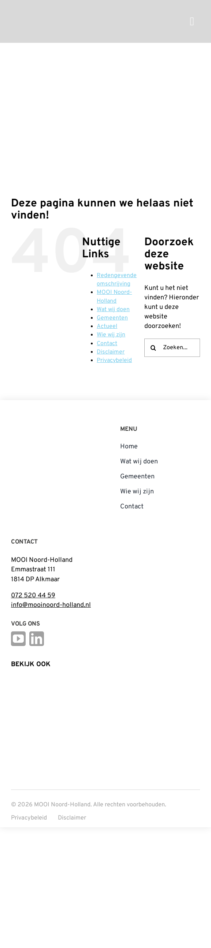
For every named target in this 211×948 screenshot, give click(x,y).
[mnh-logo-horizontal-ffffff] (56, 8)
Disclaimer (111, 352)
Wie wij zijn (111, 335)
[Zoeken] (153, 348)
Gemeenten (112, 318)
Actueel (107, 326)
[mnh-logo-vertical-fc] (38, 425)
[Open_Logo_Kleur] (95, 712)
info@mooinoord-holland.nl (51, 605)
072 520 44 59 (33, 595)
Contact (107, 343)
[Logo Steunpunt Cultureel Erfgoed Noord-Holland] (29, 680)
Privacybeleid (114, 360)
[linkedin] (36, 638)
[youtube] (18, 638)
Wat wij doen (113, 309)
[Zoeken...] (172, 348)
